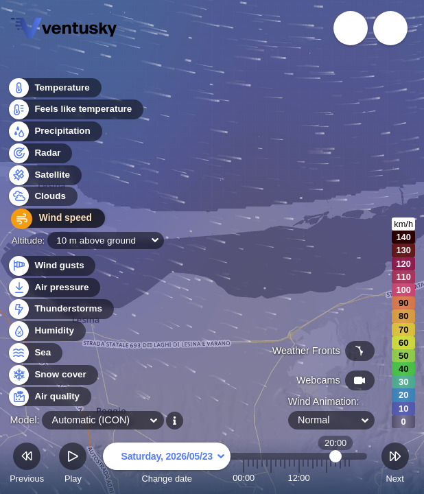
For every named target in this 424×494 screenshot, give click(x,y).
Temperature (54, 89)
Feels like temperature (75, 111)
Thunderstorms (60, 309)
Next (395, 465)
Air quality (49, 397)
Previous (27, 465)
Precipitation (55, 133)
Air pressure (54, 288)
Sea (35, 353)
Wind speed (52, 220)
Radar (40, 154)
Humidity (46, 331)
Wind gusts (51, 266)
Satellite (44, 176)
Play (72, 465)
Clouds (42, 198)
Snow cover (52, 375)
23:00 (349, 478)
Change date (167, 465)
